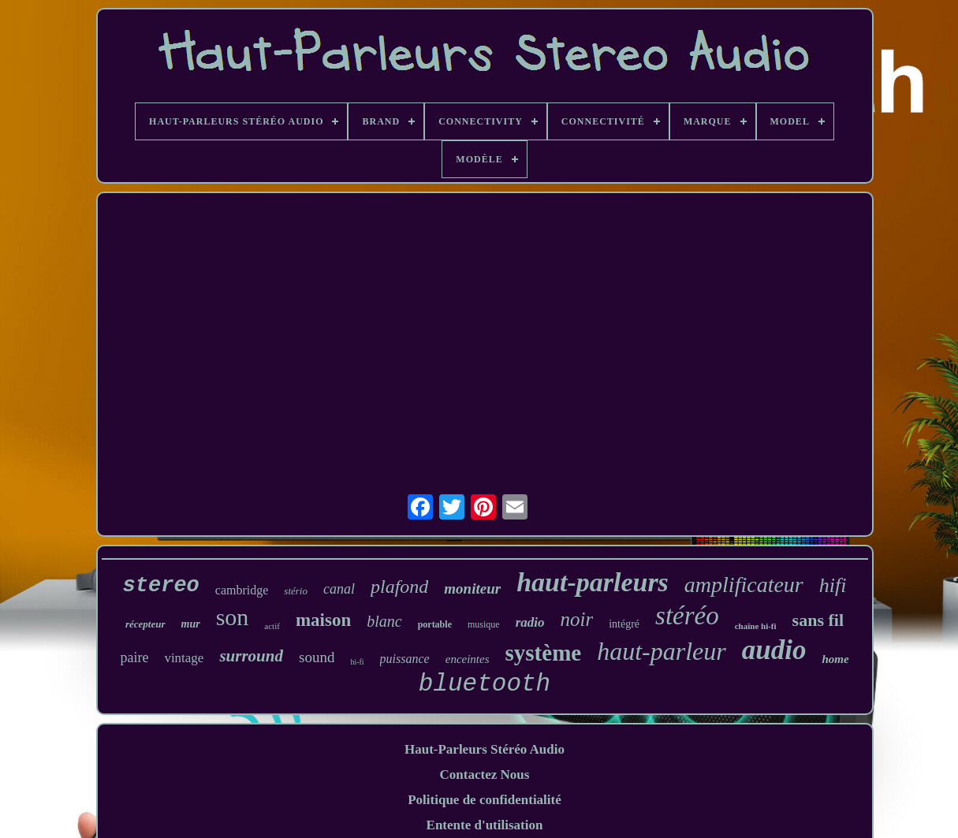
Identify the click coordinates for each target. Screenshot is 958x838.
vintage (183, 657)
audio (774, 650)
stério (296, 591)
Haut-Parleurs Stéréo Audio (484, 749)
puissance (405, 658)
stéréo (687, 615)
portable (435, 624)
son (232, 617)
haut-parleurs (592, 582)
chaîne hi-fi (756, 626)
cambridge (242, 590)
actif (272, 626)
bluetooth (484, 684)
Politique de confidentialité (484, 799)
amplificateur (743, 584)
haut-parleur (661, 651)
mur (190, 624)
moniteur (472, 588)
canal (339, 589)
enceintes (467, 659)
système (543, 652)
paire (134, 657)
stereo (161, 586)
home (835, 659)
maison (323, 620)
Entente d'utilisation (485, 825)
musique (484, 624)
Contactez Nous (485, 774)
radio (530, 622)
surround (251, 655)
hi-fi (356, 661)
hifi (833, 585)
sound (316, 657)
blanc (384, 621)
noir (576, 619)
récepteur (145, 624)
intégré (624, 624)
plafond (399, 586)
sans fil (818, 620)
